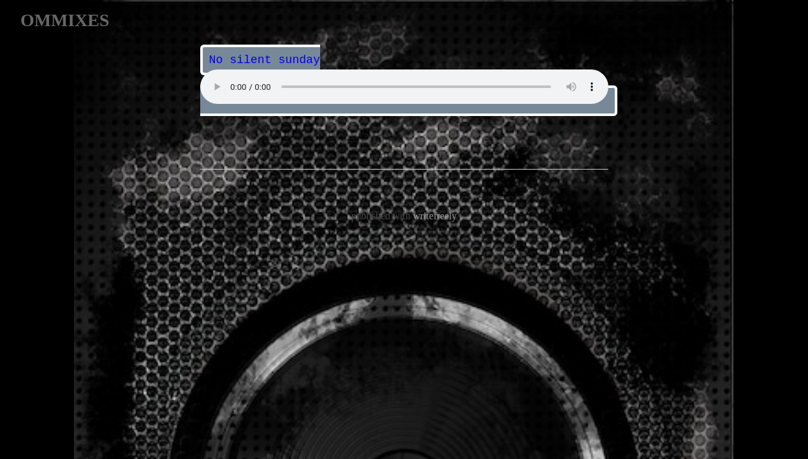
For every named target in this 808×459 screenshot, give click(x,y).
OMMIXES (64, 20)
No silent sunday (264, 60)
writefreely (435, 214)
